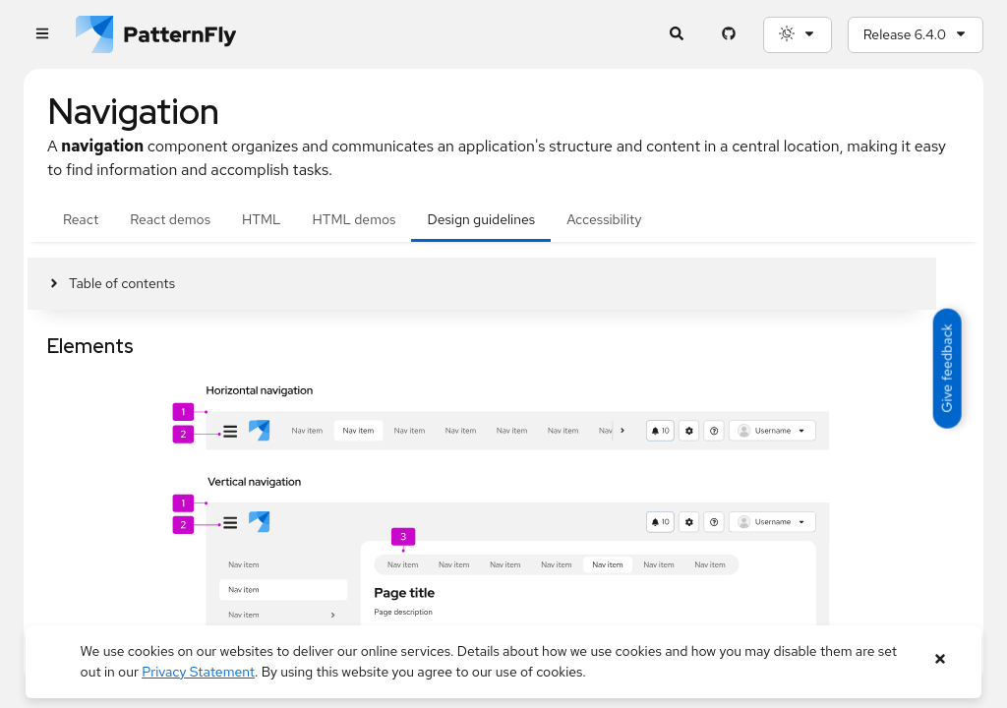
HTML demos (354, 219)
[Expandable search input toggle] (677, 35)
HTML (261, 219)
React (80, 219)
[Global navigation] (42, 35)
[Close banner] (939, 659)
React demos (170, 219)
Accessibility (603, 219)
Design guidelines (481, 219)
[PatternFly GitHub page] (729, 35)
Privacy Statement (198, 671)
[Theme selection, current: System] (797, 35)
